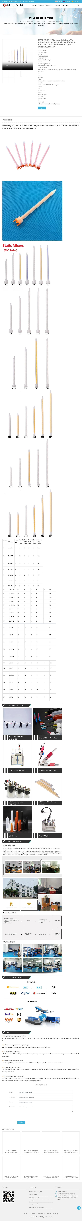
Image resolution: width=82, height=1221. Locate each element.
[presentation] (21, 1116)
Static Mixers (41, 22)
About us (41, 5)
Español (76, 1)
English (59, 1)
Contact (57, 5)
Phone (11, 1102)
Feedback (65, 5)
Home (34, 5)
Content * (12, 1107)
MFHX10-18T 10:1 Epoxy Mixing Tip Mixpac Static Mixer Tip (50, 1151)
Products (48, 5)
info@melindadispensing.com (13, 1)
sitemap (55, 1214)
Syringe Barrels (33, 1204)
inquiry (42, 108)
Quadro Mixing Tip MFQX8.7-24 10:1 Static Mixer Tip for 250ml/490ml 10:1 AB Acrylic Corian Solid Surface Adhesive (71, 1177)
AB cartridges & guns (35, 1191)
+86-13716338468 (29, 1)
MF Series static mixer (55, 22)
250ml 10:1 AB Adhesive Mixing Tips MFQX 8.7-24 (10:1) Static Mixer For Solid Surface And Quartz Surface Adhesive (31, 1177)
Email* (11, 1092)
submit (21, 1122)
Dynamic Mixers (34, 1198)
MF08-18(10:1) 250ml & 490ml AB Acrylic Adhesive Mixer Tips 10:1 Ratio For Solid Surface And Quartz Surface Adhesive (11, 1177)
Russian (67, 1)
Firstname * (12, 1097)
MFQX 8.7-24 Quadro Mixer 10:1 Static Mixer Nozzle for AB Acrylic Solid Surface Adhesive (71, 1151)
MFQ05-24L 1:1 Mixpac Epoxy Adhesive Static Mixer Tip (31, 1151)
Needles (31, 1201)
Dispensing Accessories (36, 1207)
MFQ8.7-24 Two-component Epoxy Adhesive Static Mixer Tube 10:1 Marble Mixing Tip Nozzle (11, 1151)
